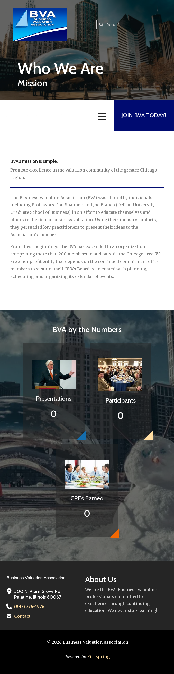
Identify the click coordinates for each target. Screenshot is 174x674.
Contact (22, 616)
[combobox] (128, 24)
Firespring (98, 656)
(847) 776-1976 (29, 606)
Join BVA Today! (143, 115)
